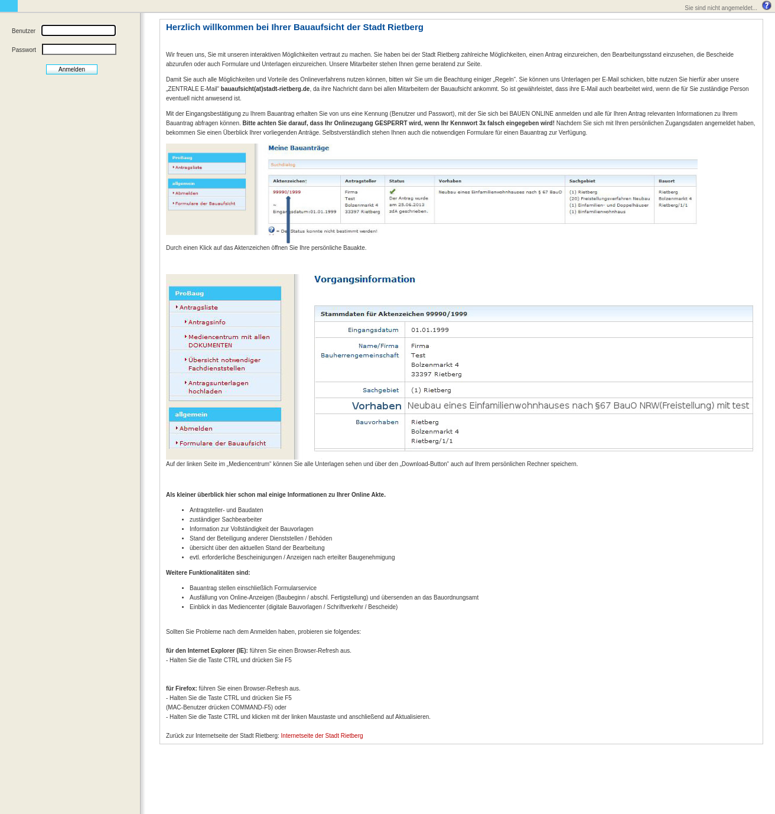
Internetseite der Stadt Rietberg (322, 735)
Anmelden (71, 69)
